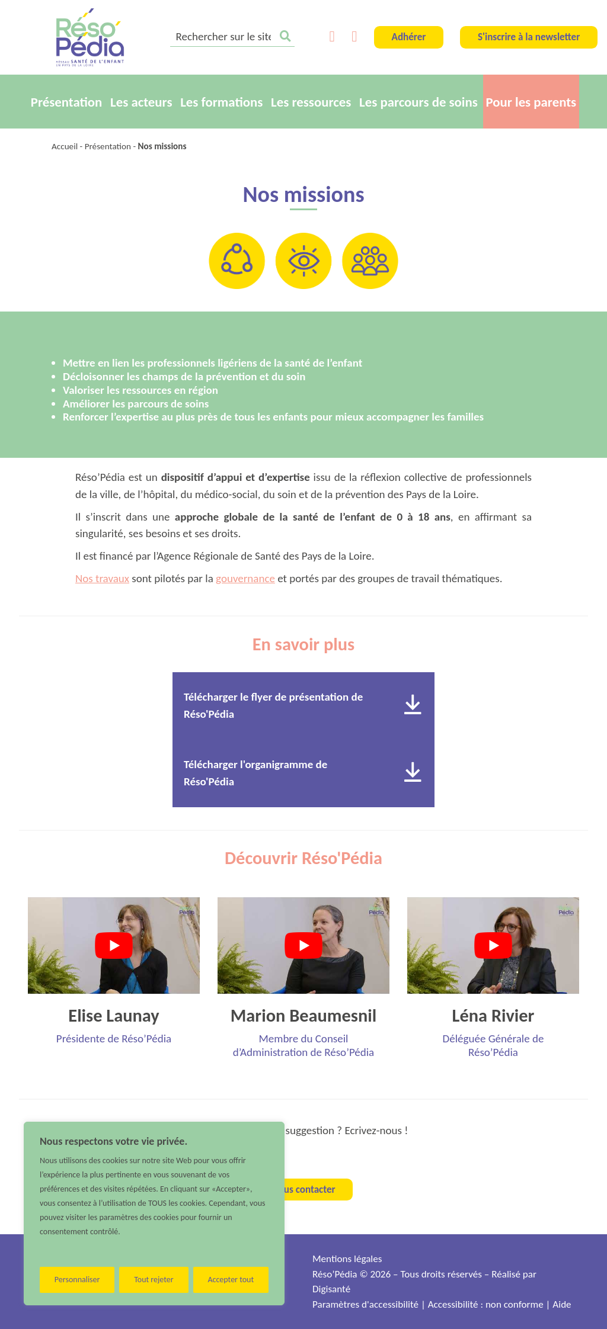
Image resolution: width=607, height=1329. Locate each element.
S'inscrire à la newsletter (529, 37)
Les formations (221, 102)
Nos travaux (102, 578)
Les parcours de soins (418, 102)
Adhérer (409, 37)
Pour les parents (531, 102)
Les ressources (311, 102)
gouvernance (245, 578)
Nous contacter (303, 1189)
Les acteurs (141, 102)
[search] (232, 37)
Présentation (67, 102)
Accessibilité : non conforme (486, 1304)
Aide (561, 1304)
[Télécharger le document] (413, 705)
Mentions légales (347, 1259)
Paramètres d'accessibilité (365, 1304)
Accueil (65, 146)
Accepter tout (230, 1280)
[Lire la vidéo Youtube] (114, 945)
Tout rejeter (153, 1280)
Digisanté (331, 1289)
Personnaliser (77, 1280)
